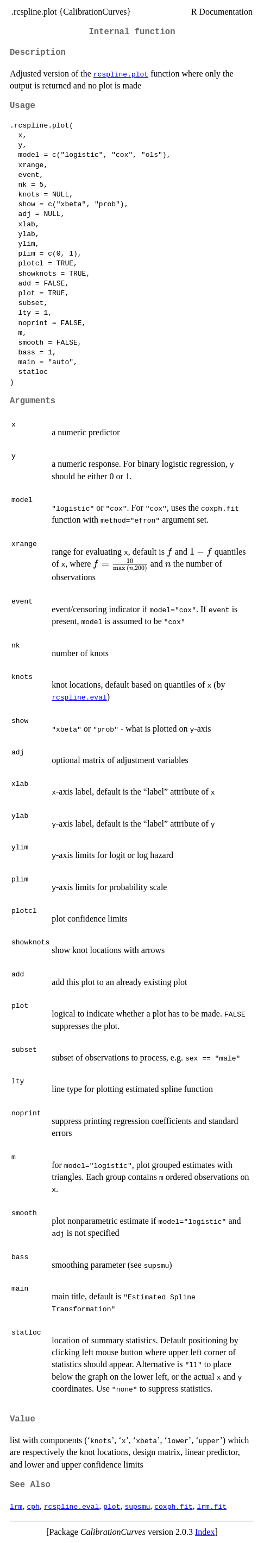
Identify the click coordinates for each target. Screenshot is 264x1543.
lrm (16, 1506)
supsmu (137, 1506)
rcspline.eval (79, 697)
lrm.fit (212, 1506)
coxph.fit (173, 1506)
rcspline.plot (120, 74)
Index (205, 1531)
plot (111, 1506)
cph (33, 1506)
